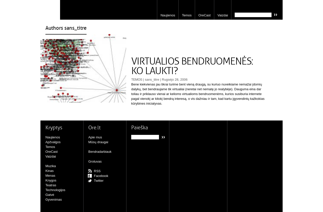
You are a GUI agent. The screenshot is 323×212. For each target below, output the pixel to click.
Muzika (50, 166)
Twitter (98, 181)
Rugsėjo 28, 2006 (174, 79)
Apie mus (95, 137)
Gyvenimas (53, 199)
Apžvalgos (53, 142)
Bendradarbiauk (100, 152)
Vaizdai (223, 15)
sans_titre (152, 79)
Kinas (49, 171)
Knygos (50, 180)
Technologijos (55, 190)
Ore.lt (50, 10)
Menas (50, 175)
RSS (97, 171)
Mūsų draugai (98, 142)
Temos (187, 15)
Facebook (101, 176)
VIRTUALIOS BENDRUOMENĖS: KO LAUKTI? (192, 66)
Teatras (50, 185)
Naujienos (167, 15)
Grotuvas (95, 161)
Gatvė (49, 195)
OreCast (204, 15)
